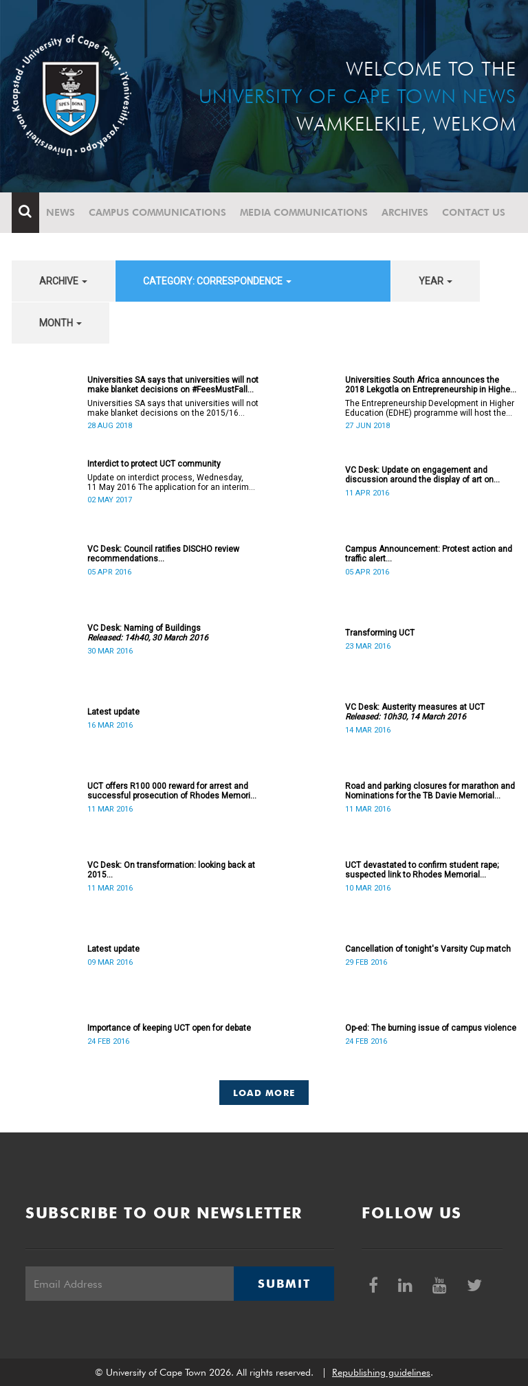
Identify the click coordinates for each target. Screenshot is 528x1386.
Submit (284, 1283)
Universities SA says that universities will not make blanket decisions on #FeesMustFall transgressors (172, 384)
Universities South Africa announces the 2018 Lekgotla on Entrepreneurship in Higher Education (429, 384)
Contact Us (473, 212)
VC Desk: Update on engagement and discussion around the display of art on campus (419, 474)
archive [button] (63, 281)
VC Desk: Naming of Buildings (147, 632)
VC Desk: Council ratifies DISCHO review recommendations (163, 553)
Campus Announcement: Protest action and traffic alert (428, 553)
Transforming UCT (380, 633)
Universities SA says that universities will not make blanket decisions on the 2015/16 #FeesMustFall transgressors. (172, 408)
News (60, 212)
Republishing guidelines (381, 1372)
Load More (264, 1092)
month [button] (60, 322)
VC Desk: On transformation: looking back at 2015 (171, 870)
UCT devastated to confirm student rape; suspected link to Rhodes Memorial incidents (421, 870)
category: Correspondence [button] (217, 281)
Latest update (113, 712)
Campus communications (157, 212)
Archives (405, 212)
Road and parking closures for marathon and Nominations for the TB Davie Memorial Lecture (430, 791)
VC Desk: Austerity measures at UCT (415, 712)
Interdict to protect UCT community (154, 464)
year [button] (435, 281)
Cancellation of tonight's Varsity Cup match (428, 949)
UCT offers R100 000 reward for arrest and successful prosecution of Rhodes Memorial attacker (172, 791)
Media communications (304, 212)
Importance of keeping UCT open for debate (169, 1028)
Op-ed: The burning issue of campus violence (430, 1028)
